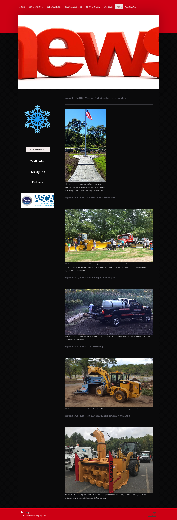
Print (24, 513)
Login (153, 513)
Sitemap (32, 513)
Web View (152, 516)
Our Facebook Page (38, 149)
